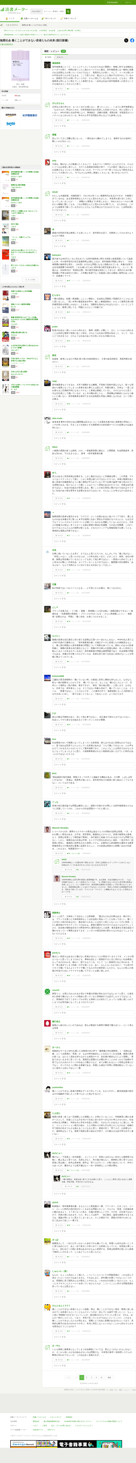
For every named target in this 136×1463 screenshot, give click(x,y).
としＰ (55, 607)
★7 (68, 1033)
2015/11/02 (86, 1225)
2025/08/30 (86, 89)
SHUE (55, 192)
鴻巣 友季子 (15, 350)
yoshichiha (57, 1087)
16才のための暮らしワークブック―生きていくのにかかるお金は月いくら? (24, 252)
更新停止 (56, 913)
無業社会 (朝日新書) (18, 185)
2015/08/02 (86, 1291)
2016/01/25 (86, 1073)
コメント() (74, 89)
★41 (68, 498)
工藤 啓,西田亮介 (12, 25)
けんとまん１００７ (61, 1305)
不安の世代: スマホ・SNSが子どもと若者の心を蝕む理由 (24, 360)
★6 (68, 662)
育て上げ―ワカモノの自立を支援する (25, 265)
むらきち (56, 295)
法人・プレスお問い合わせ (61, 1413)
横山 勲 (13, 307)
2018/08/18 (86, 498)
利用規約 (69, 1404)
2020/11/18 (86, 366)
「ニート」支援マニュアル (20, 237)
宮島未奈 (14, 335)
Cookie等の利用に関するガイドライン (78, 1409)
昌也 (54, 355)
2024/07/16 (86, 177)
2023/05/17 (86, 215)
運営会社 (36, 1409)
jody (54, 160)
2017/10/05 (86, 593)
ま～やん (56, 1345)
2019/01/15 (86, 404)
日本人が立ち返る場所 (19, 372)
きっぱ (55, 1240)
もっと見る (30, 279)
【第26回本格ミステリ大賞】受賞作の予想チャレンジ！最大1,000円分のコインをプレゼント (37, 35)
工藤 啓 (13, 226)
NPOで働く (15, 224)
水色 (54, 550)
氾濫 (54, 584)
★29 (68, 1225)
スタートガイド (55, 1404)
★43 (68, 404)
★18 (68, 1073)
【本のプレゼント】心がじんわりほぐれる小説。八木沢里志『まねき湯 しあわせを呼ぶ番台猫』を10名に (42, 30)
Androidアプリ (38, 1417)
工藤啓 (13, 216)
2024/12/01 (86, 146)
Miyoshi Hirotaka (60, 828)
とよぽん (56, 1113)
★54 (68, 853)
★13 (68, 341)
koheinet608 (58, 676)
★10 (68, 570)
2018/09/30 (86, 432)
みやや (55, 1202)
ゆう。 (55, 473)
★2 (68, 89)
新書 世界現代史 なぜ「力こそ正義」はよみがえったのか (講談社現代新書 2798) (24, 319)
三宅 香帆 (14, 294)
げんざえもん (58, 103)
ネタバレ (60, 57)
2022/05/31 (86, 280)
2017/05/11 (86, 699)
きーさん (56, 1047)
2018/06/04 (86, 535)
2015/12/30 (86, 1139)
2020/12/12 (86, 312)
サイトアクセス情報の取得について (109, 1409)
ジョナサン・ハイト (17, 363)
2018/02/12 (86, 570)
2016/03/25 (86, 975)
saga (54, 381)
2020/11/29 (86, 341)
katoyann (56, 255)
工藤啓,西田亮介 (16, 187)
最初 (68, 1377)
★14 (68, 312)
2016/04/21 (86, 853)
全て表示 (48, 57)
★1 (68, 788)
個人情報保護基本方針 (52, 1409)
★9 (68, 813)
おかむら (56, 953)
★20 (68, 725)
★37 (68, 1331)
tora (54, 739)
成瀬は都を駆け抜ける (19, 332)
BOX (54, 773)
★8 (68, 699)
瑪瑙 (54, 135)
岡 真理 (14, 389)
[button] (68, 11)
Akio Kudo (57, 418)
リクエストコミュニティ (84, 1413)
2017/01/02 (86, 759)
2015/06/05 (86, 1360)
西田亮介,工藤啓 (16, 176)
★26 (68, 281)
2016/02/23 (86, 1033)
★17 (68, 535)
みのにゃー (57, 1153)
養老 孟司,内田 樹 (17, 374)
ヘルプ (35, 1413)
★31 (68, 1139)
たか (54, 713)
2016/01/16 (86, 1098)
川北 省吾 (14, 324)
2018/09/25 (86, 458)
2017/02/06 (86, 724)
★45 (68, 975)
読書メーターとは (39, 1404)
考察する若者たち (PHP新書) (21, 291)
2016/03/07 (86, 1007)
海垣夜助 (56, 63)
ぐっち (55, 802)
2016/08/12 (86, 787)
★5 (68, 120)
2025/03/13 (86, 120)
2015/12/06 (86, 1170)
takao (54, 447)
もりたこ (56, 636)
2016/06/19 (86, 813)
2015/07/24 (86, 1331)
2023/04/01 (86, 240)
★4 (68, 366)
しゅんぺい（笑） (60, 1271)
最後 (109, 1377)
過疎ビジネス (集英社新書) (20, 304)
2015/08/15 (86, 1256)
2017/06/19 (86, 661)
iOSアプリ (51, 1417)
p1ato (55, 326)
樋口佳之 (56, 1021)
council (55, 990)
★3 (68, 215)
